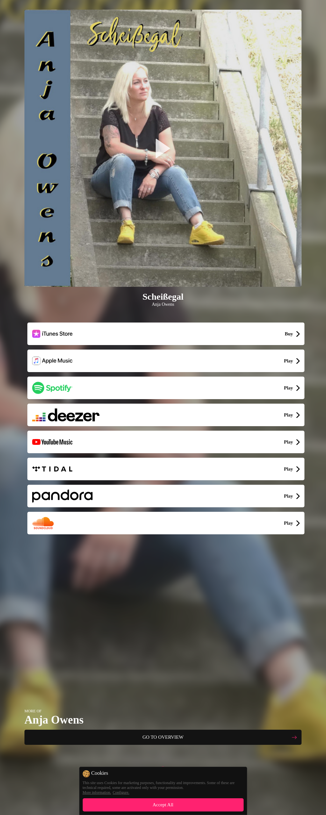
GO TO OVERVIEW (163, 737)
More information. (97, 792)
